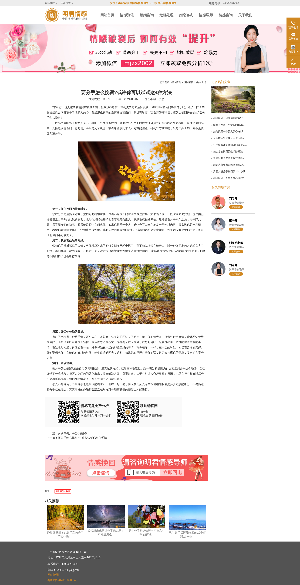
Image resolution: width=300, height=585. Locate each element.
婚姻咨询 (147, 15)
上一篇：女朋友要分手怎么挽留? (67, 433)
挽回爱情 (189, 82)
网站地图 (53, 574)
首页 (178, 82)
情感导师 (206, 15)
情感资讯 (127, 15)
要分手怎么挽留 (63, 491)
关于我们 (245, 15)
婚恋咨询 (186, 15)
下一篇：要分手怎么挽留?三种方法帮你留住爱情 (77, 437)
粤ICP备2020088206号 (62, 580)
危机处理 (166, 15)
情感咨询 (226, 15)
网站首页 (107, 15)
